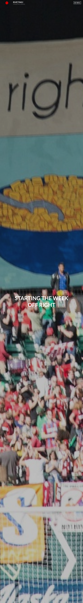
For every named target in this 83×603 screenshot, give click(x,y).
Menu (77, 3)
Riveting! (18, 2)
